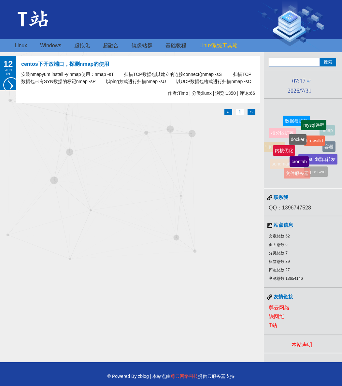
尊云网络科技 (184, 376)
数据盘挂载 (296, 121)
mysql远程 (313, 125)
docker (298, 140)
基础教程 (175, 45)
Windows (50, 45)
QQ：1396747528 (290, 207)
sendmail (281, 164)
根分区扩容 (282, 133)
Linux (21, 45)
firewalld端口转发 (317, 160)
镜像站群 (142, 45)
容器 (329, 147)
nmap (327, 130)
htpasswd (315, 172)
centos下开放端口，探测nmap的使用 (65, 64)
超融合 (111, 45)
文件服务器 (297, 173)
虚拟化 (82, 45)
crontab (299, 162)
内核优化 (284, 151)
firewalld (314, 142)
